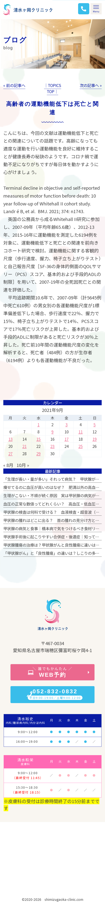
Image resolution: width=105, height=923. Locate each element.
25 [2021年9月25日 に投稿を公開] (80, 446)
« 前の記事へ (14, 85)
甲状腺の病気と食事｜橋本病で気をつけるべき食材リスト (53, 528)
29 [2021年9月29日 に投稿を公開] (38, 453)
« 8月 (8, 465)
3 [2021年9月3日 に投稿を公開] (67, 424)
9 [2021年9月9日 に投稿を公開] (52, 431)
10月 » (23, 465)
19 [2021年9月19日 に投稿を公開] (94, 439)
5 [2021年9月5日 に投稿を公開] (94, 424)
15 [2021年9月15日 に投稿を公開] (38, 439)
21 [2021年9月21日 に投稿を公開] (24, 446)
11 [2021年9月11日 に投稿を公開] (80, 431)
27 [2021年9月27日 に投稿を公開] (10, 453)
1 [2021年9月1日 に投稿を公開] (38, 424)
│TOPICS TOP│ (52, 88)
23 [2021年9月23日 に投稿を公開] (52, 446)
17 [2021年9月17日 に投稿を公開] (66, 439)
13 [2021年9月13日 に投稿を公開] (10, 439)
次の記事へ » (91, 85)
